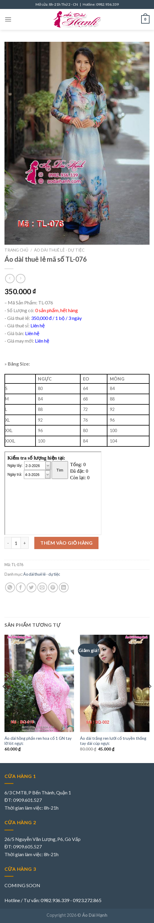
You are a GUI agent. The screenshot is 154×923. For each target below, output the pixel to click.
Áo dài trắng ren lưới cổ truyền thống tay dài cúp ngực (113, 741)
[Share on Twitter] (31, 587)
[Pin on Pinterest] (53, 587)
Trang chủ (16, 250)
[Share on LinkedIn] (64, 587)
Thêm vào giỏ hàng (66, 543)
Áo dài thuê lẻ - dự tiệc (59, 250)
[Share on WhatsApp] (10, 587)
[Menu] (8, 19)
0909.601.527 (27, 800)
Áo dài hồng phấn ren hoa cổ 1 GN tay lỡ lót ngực (38, 741)
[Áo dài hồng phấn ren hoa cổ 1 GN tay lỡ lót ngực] (39, 683)
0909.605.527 (27, 846)
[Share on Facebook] (21, 587)
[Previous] (4, 698)
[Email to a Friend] (42, 587)
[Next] (150, 698)
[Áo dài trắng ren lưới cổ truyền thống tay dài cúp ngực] (115, 683)
